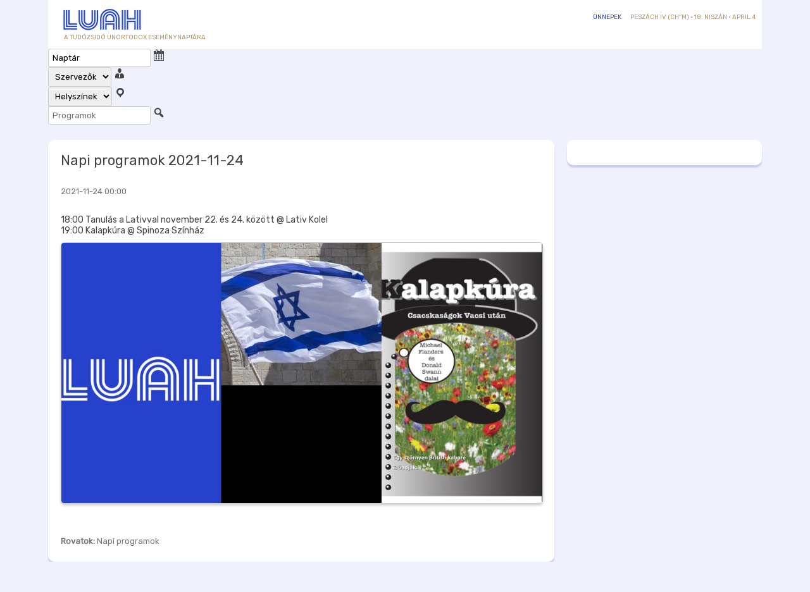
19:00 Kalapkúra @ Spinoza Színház (132, 230)
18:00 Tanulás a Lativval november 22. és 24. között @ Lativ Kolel (194, 219)
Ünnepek (607, 17)
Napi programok (128, 541)
